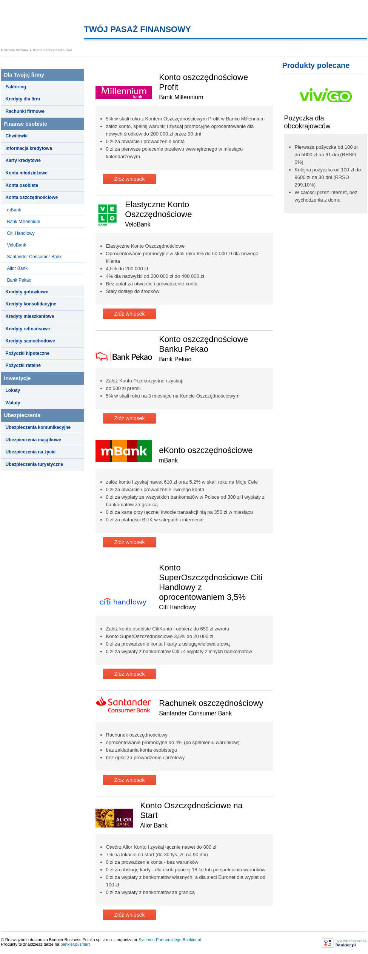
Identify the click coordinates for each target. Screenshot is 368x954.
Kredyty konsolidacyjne (31, 304)
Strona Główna (16, 50)
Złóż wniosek (129, 179)
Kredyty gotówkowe (27, 291)
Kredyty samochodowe (30, 341)
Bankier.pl (192, 939)
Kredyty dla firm (23, 99)
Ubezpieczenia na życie (31, 452)
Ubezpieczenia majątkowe (33, 439)
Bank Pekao (19, 280)
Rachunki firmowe (25, 111)
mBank (14, 210)
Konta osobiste (22, 185)
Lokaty (13, 390)
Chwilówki (17, 136)
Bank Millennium (23, 221)
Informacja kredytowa (29, 148)
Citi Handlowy (21, 233)
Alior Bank (17, 268)
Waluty (13, 402)
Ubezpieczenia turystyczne (34, 464)
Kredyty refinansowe (28, 328)
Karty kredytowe (23, 160)
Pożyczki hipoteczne (28, 353)
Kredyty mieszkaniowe (30, 316)
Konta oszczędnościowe (52, 50)
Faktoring (16, 86)
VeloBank (16, 245)
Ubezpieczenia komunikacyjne (38, 427)
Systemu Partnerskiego (160, 939)
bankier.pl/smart (75, 944)
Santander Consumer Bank (34, 256)
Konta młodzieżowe (27, 173)
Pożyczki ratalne (23, 365)
